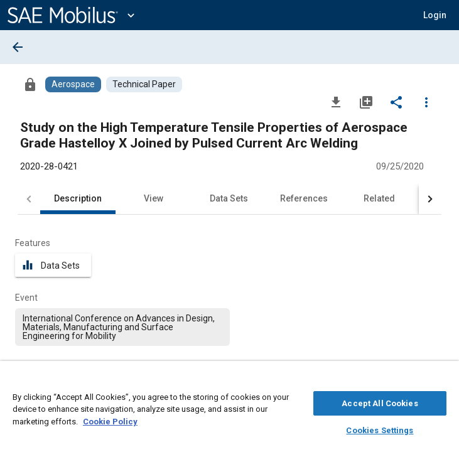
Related (379, 198)
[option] (122, 327)
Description (78, 198)
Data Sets (229, 198)
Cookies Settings (379, 428)
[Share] (396, 101)
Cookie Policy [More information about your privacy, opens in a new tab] (110, 419)
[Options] (426, 101)
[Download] (335, 101)
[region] (229, 409)
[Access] (30, 84)
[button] (434, 15)
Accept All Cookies (380, 401)
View (153, 198)
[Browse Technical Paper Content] (144, 84)
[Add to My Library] (366, 101)
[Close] (442, 380)
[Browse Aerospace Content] (73, 84)
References (304, 198)
